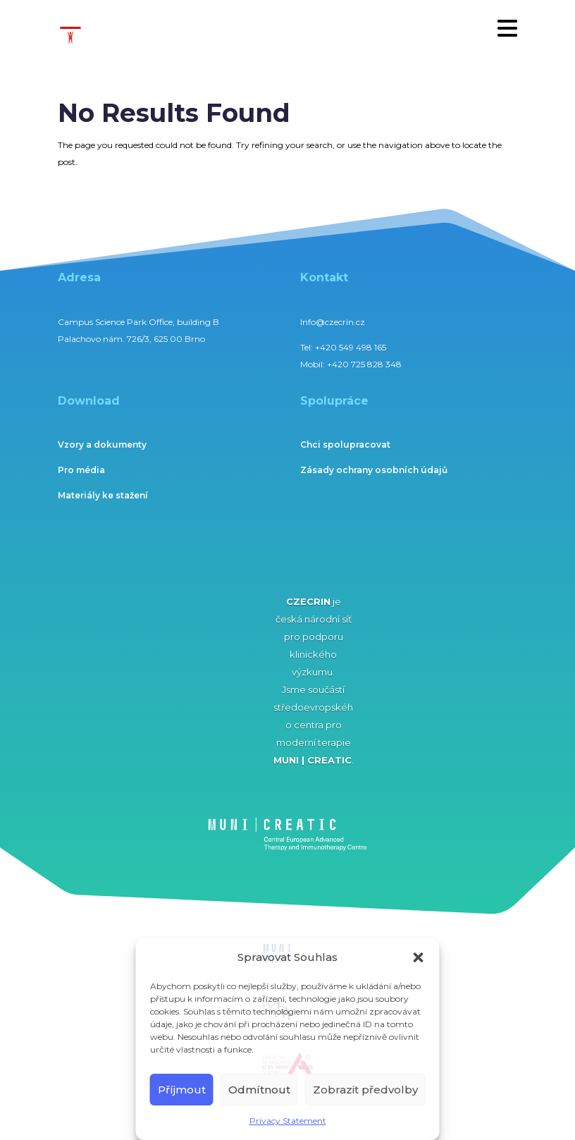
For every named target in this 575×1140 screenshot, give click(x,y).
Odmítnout (259, 1089)
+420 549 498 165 (350, 347)
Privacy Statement (287, 1120)
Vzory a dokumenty (102, 444)
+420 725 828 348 (364, 364)
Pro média (81, 470)
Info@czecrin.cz (332, 322)
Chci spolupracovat (345, 444)
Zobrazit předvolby (365, 1089)
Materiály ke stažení (103, 495)
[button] (419, 957)
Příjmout (182, 1089)
